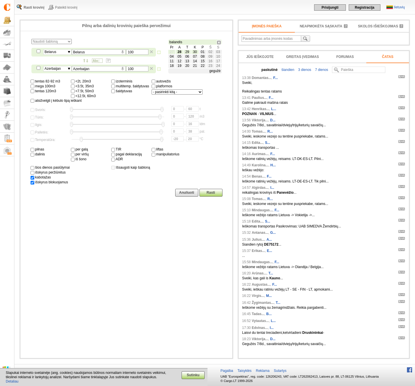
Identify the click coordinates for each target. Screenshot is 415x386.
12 (179, 61)
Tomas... (258, 131)
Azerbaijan (53, 69)
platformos (162, 86)
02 (210, 52)
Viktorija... (260, 120)
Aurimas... (260, 154)
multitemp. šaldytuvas (130, 86)
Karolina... (260, 165)
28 (179, 52)
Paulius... (259, 98)
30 (195, 52)
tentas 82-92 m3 (45, 81)
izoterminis (122, 81)
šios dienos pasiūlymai (50, 167)
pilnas (37, 149)
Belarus (50, 52)
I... (272, 188)
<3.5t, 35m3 (82, 86)
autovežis (161, 81)
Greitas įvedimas (302, 57)
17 (218, 61)
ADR (117, 159)
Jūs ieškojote (259, 57)
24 (218, 66)
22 (203, 66)
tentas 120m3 (43, 91)
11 (171, 61)
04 (171, 56)
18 (171, 66)
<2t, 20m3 (81, 81)
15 (203, 61)
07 (195, 56)
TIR (116, 149)
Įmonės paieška (267, 26)
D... (273, 120)
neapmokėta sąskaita (321, 26)
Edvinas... (260, 328)
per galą (79, 149)
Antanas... (260, 233)
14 (195, 61)
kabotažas (41, 177)
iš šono (78, 159)
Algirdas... (260, 188)
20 (187, 66)
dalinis (38, 154)
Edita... (257, 143)
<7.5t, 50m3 (82, 91)
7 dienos (321, 70)
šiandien (287, 70)
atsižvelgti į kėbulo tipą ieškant (56, 101)
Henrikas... (260, 109)
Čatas (387, 57)
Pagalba (226, 371)
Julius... (258, 240)
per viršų (80, 154)
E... (269, 251)
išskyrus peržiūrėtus (48, 172)
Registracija (364, 7)
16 (210, 61)
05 (179, 56)
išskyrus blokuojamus (49, 182)
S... (267, 143)
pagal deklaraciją (126, 154)
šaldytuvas (121, 91)
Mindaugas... (262, 210)
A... (269, 240)
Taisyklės (244, 371)
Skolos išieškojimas (378, 26)
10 (218, 56)
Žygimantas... (263, 303)
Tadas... (258, 314)
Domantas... (261, 78)
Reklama (262, 371)
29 (187, 52)
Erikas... (258, 251)
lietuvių (399, 7)
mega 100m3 (43, 86)
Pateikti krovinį (66, 7)
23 (210, 66)
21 (195, 66)
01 (203, 52)
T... (270, 273)
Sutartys (280, 371)
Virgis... (258, 296)
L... (273, 109)
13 (187, 61)
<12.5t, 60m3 (83, 96)
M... (269, 296)
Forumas (345, 57)
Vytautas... (260, 321)
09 (210, 56)
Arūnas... (259, 273)
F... (275, 78)
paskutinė (269, 70)
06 (187, 56)
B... (269, 314)
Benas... (258, 176)
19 (179, 66)
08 (203, 56)
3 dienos (304, 70)
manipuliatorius (166, 154)
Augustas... (261, 285)
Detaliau (12, 381)
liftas (157, 149)
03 (218, 52)
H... (273, 165)
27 (171, 52)
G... (273, 233)
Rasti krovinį (34, 7)
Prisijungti (330, 7)
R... (270, 131)
